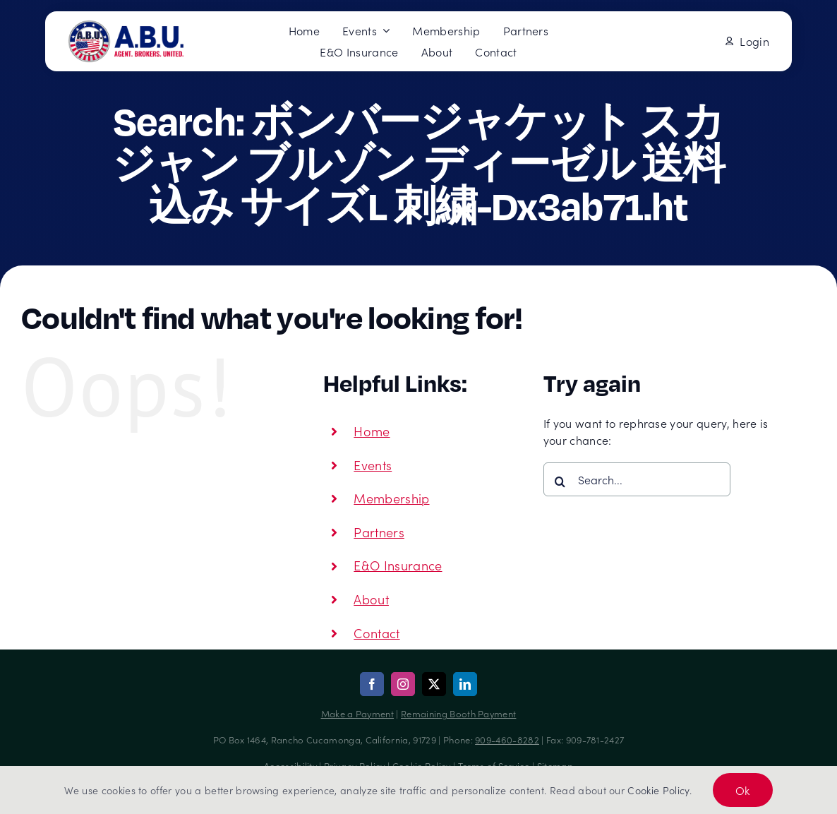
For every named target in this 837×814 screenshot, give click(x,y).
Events (373, 465)
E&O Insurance (398, 565)
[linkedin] (465, 684)
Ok (742, 790)
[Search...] (636, 479)
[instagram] (403, 684)
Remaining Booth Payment (458, 713)
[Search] (560, 481)
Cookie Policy (658, 790)
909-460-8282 (507, 739)
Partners (379, 532)
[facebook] (372, 684)
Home (372, 431)
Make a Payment (357, 713)
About (371, 599)
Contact (376, 633)
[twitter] (434, 684)
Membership (391, 498)
